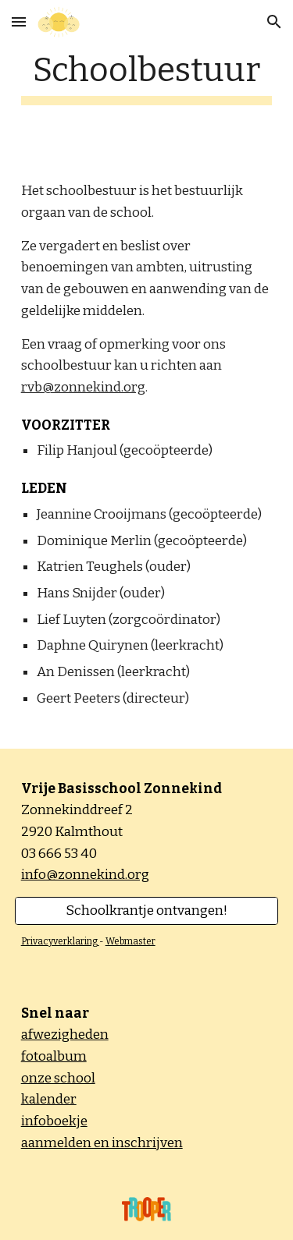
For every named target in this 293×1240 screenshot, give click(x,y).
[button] (19, 21)
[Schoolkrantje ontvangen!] (147, 911)
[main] (147, 78)
